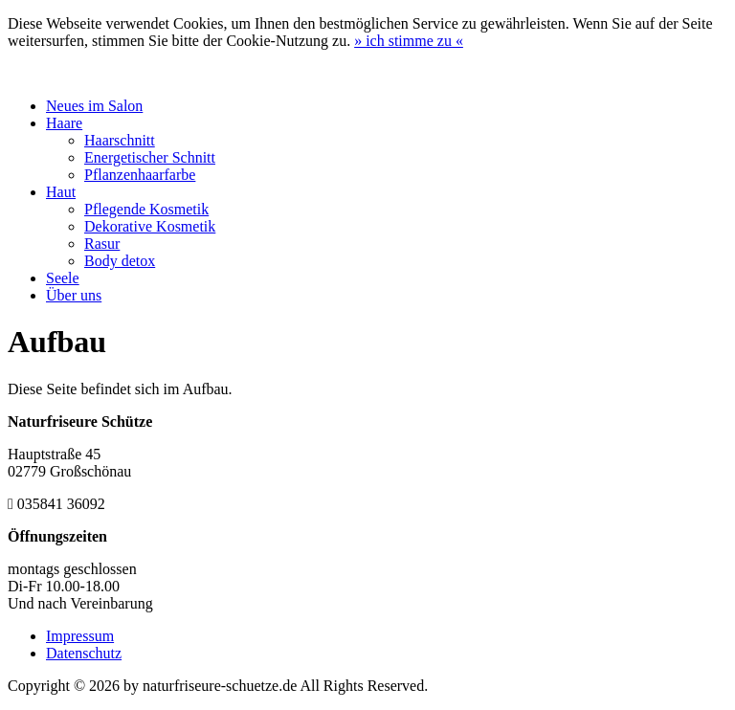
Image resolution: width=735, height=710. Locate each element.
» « (408, 41)
